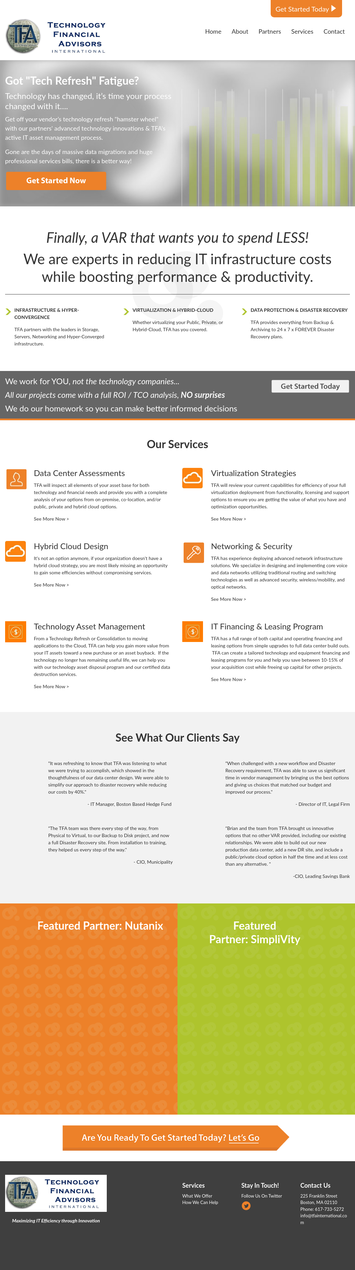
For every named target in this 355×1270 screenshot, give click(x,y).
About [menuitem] (240, 31)
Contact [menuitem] (334, 31)
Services (193, 1185)
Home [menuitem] (213, 31)
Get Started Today (302, 9)
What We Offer (197, 1196)
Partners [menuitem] (269, 31)
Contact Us (315, 1185)
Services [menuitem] (302, 31)
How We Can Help (200, 1202)
